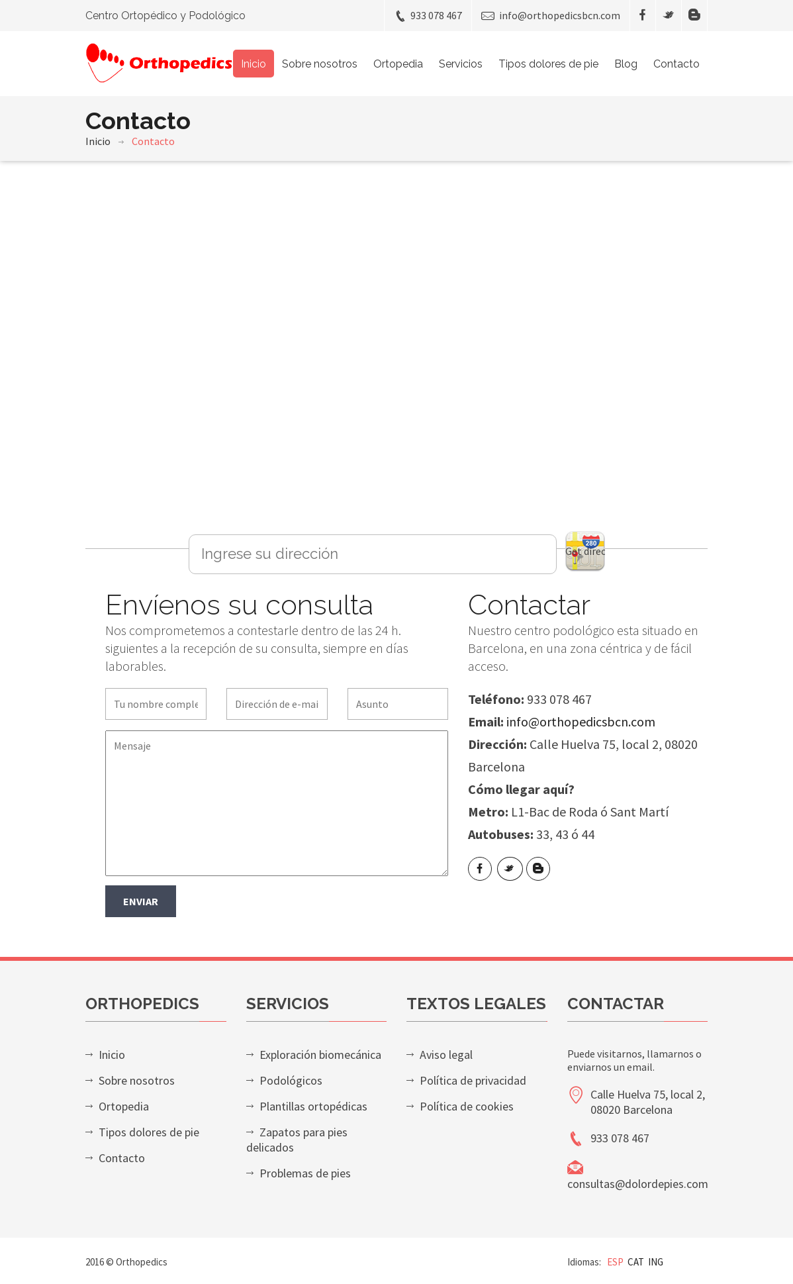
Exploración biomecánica (320, 1054)
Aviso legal (446, 1054)
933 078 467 (428, 16)
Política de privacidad (473, 1080)
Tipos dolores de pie (548, 64)
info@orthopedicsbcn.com (550, 16)
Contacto (676, 64)
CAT (636, 1262)
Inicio (253, 64)
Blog (625, 64)
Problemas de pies (305, 1173)
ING (655, 1262)
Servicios (461, 64)
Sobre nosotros (319, 64)
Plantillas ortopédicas (313, 1106)
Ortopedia (398, 64)
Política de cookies (467, 1106)
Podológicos (290, 1080)
